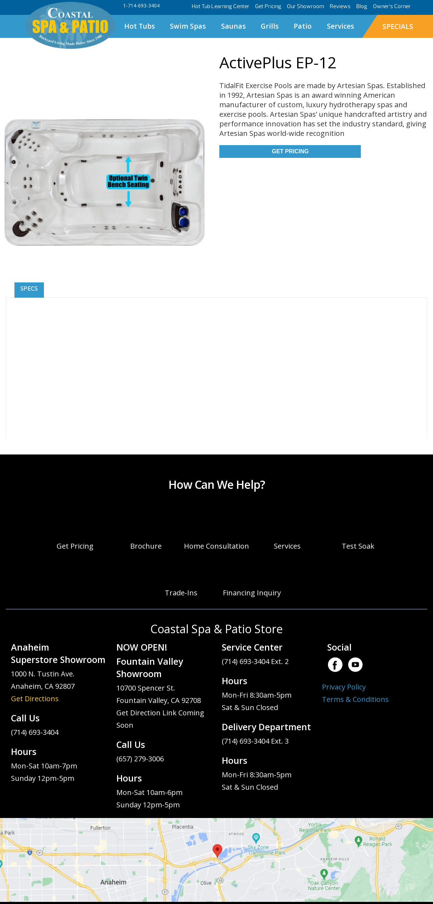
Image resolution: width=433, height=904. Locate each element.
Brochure (146, 546)
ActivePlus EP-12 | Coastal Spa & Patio (70, 25)
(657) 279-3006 (140, 758)
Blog (361, 6)
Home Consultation (216, 546)
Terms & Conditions (355, 699)
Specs (29, 288)
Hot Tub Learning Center (220, 6)
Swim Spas (188, 26)
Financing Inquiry (252, 592)
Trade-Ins (181, 592)
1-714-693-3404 (141, 5)
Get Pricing (268, 6)
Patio (303, 26)
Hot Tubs (139, 26)
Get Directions (35, 698)
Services (340, 26)
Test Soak (358, 546)
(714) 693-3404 (34, 732)
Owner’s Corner (392, 6)
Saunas (233, 26)
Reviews (340, 6)
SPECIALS (397, 26)
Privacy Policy (344, 687)
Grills (270, 26)
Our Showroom (305, 6)
